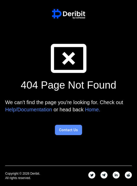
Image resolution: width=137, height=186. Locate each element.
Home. (92, 109)
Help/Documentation (28, 109)
